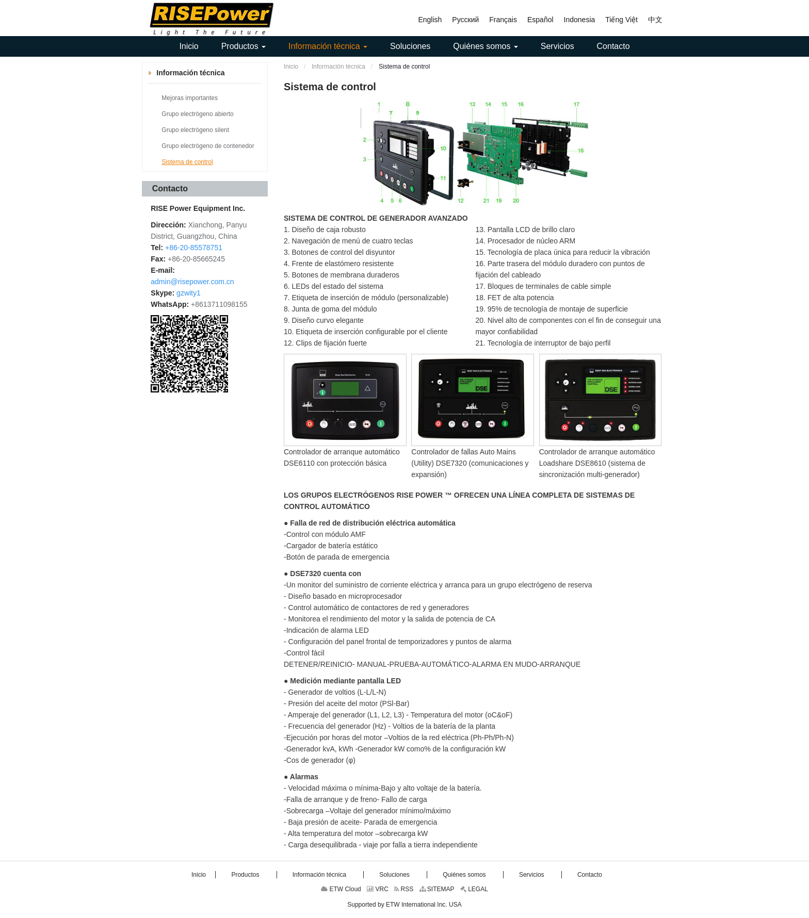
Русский (465, 19)
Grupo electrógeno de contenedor (207, 146)
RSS (403, 889)
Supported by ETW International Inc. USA (404, 904)
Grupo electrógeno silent (195, 130)
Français (503, 19)
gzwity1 (188, 293)
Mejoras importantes (189, 98)
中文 (655, 19)
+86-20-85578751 (193, 247)
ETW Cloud (341, 889)
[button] (243, 46)
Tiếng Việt (621, 19)
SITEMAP (437, 889)
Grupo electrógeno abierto (197, 114)
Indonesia (579, 19)
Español (540, 19)
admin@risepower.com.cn (192, 281)
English (430, 19)
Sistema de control (187, 162)
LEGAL (474, 889)
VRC (378, 889)
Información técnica (337, 66)
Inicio (291, 66)
